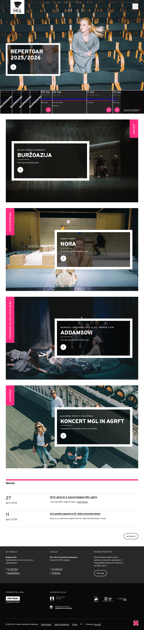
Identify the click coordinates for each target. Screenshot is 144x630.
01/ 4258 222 (57, 569)
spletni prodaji (82, 502)
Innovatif (97, 624)
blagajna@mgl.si (13, 573)
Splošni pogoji (46, 624)
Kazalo (74, 624)
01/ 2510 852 (13, 569)
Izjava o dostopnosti (61, 624)
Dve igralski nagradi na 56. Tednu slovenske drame (75, 513)
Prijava (100, 573)
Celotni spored (131, 110)
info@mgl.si (56, 573)
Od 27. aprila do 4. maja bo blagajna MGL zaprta (73, 497)
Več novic (131, 536)
